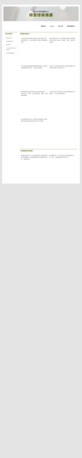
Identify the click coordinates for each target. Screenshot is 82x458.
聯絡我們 (23, 26)
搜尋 (76, 26)
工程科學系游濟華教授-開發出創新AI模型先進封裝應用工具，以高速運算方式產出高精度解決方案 (34, 40)
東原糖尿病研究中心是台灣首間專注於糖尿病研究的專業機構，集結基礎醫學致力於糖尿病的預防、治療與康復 (34, 157)
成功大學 (40, 26)
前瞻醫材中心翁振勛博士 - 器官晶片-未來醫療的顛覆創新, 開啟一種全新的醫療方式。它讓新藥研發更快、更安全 (34, 185)
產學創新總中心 (51, 26)
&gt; (37, 198)
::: (4, 30)
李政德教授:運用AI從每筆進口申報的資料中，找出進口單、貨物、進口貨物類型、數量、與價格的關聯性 (34, 94)
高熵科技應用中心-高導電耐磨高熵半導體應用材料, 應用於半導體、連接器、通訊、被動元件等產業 (62, 40)
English (32, 26)
